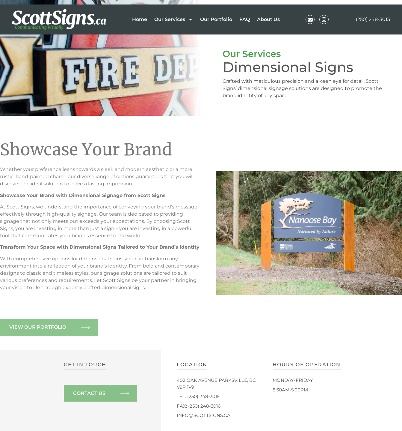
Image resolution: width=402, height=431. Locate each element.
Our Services (173, 19)
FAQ (244, 19)
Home (139, 19)
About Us (268, 19)
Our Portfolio (216, 19)
